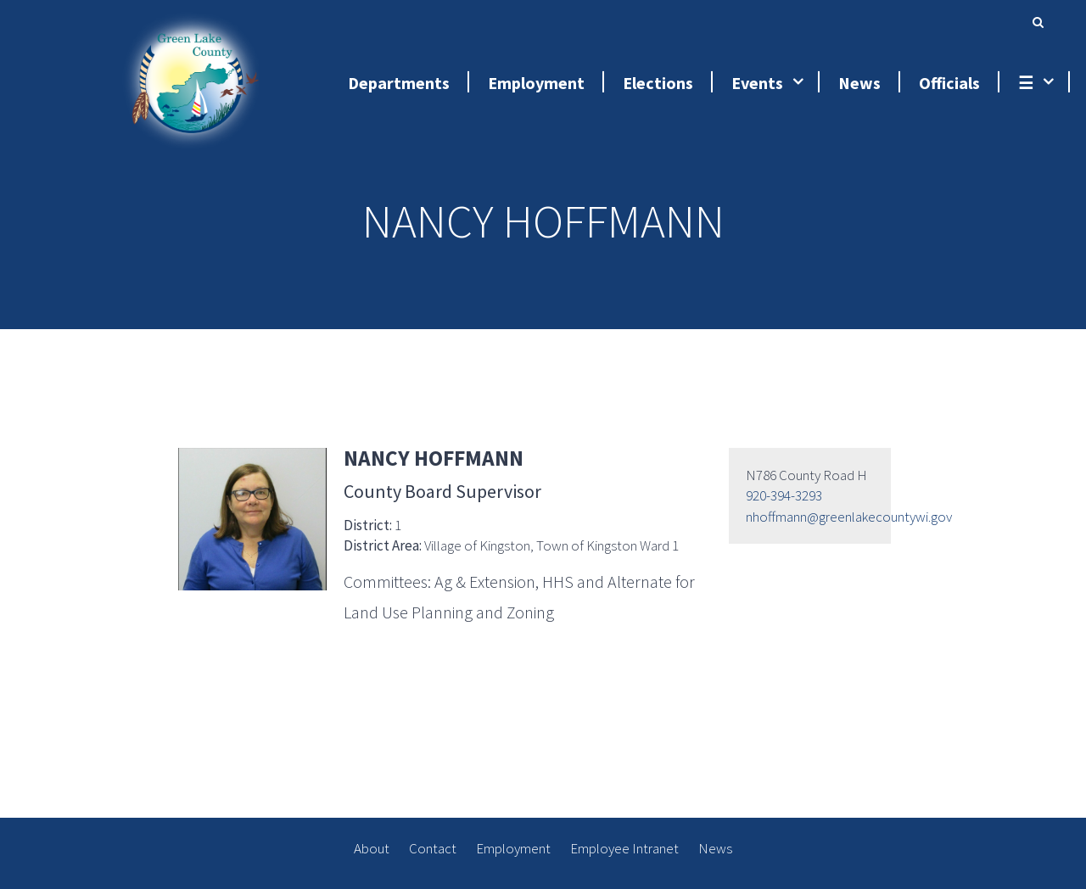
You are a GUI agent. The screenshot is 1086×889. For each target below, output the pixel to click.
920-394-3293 (784, 495)
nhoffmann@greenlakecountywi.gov (849, 516)
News (715, 848)
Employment (513, 848)
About (371, 848)
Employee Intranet (624, 848)
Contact (432, 848)
